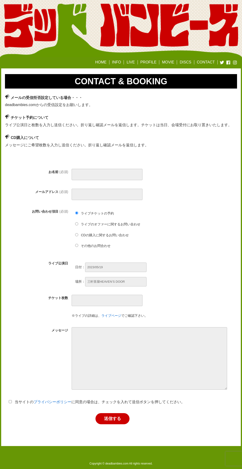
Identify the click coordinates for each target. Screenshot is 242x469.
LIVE (131, 62)
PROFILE (148, 62)
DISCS (185, 62)
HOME (101, 62)
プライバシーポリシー (52, 402)
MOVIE (168, 62)
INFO (116, 62)
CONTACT (206, 62)
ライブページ (111, 315)
